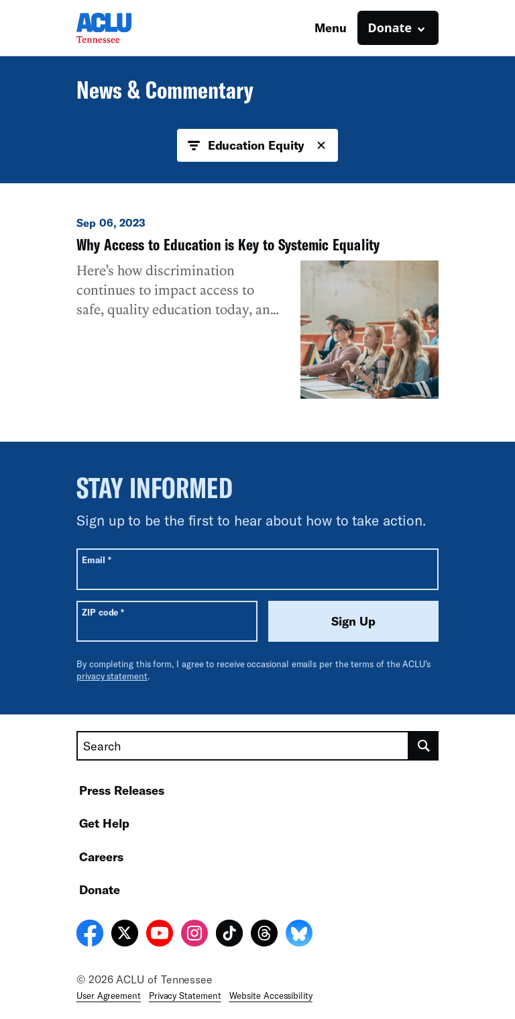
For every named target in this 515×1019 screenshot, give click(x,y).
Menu (330, 27)
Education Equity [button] (258, 146)
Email (96, 559)
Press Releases (121, 790)
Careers (101, 856)
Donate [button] (390, 27)
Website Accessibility (270, 995)
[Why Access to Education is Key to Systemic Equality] (257, 307)
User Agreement (108, 995)
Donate (99, 889)
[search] (424, 746)
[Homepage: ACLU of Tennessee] (123, 28)
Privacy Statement (185, 995)
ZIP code (103, 612)
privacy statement (112, 676)
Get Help (104, 823)
